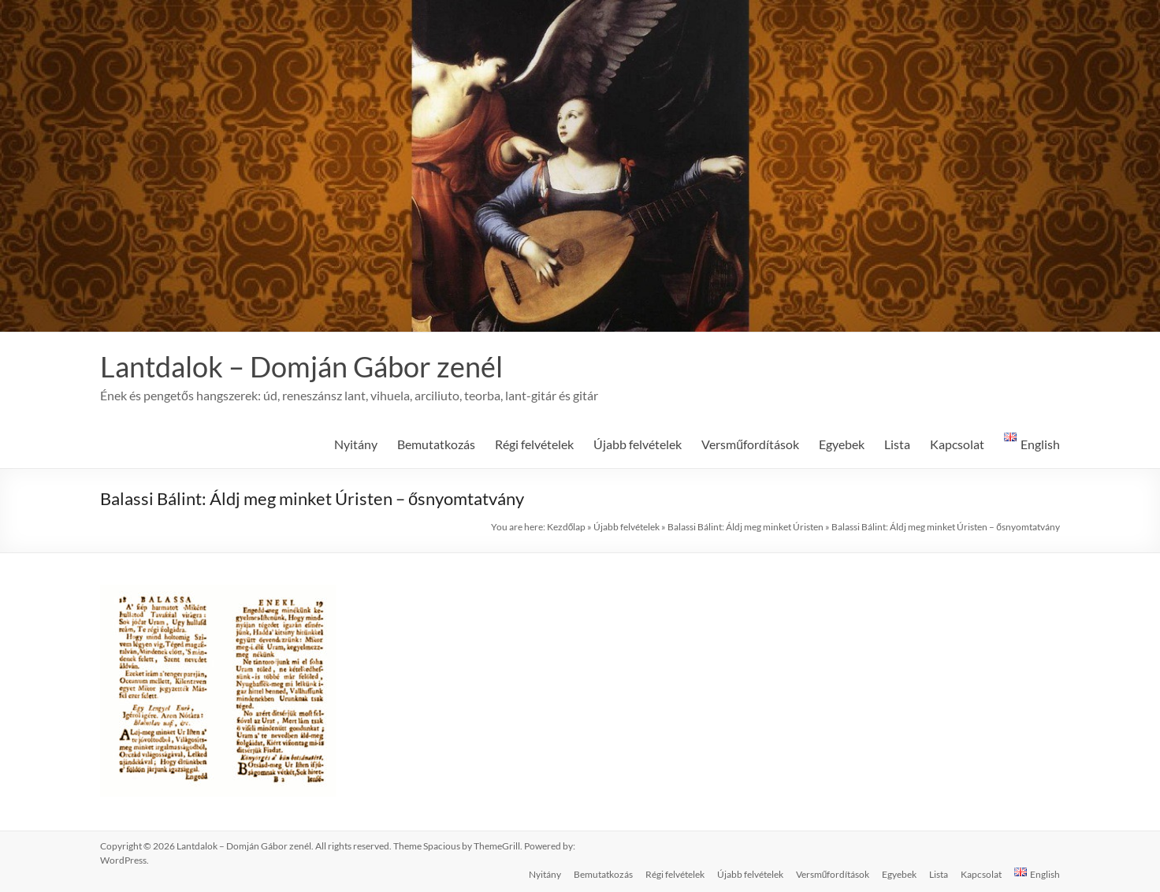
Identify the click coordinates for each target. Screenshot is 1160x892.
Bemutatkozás (436, 444)
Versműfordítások (750, 444)
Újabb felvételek (637, 444)
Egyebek (841, 444)
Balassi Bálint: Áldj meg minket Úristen (745, 527)
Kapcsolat (957, 444)
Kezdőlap (566, 527)
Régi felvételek (534, 444)
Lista (897, 444)
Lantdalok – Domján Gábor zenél (301, 366)
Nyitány (355, 444)
